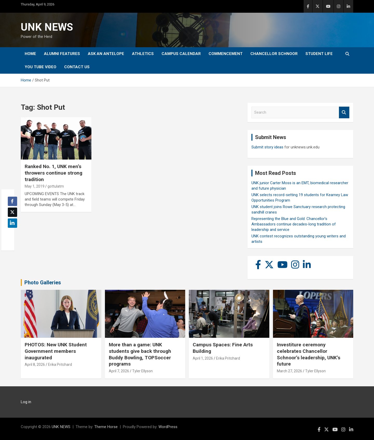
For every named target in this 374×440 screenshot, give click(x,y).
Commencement (226, 53)
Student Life (319, 53)
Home (30, 53)
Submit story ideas (267, 147)
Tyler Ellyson (142, 371)
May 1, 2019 (34, 186)
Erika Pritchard (60, 364)
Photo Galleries (42, 282)
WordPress (167, 426)
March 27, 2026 (289, 371)
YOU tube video (40, 67)
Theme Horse (106, 426)
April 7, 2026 (119, 371)
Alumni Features (62, 53)
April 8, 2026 (35, 364)
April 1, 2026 (203, 358)
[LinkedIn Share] (12, 223)
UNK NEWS (47, 27)
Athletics (143, 53)
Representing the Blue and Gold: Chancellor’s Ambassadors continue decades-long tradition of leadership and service (293, 224)
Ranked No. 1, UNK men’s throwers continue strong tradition (53, 172)
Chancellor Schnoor (274, 53)
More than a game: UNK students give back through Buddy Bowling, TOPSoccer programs (140, 354)
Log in (26, 402)
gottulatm (56, 186)
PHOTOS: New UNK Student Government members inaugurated (56, 351)
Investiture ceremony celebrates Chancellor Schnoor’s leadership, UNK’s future (308, 354)
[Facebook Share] (12, 201)
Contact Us (77, 67)
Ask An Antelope (106, 53)
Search (344, 112)
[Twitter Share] (12, 212)
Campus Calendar (181, 53)
